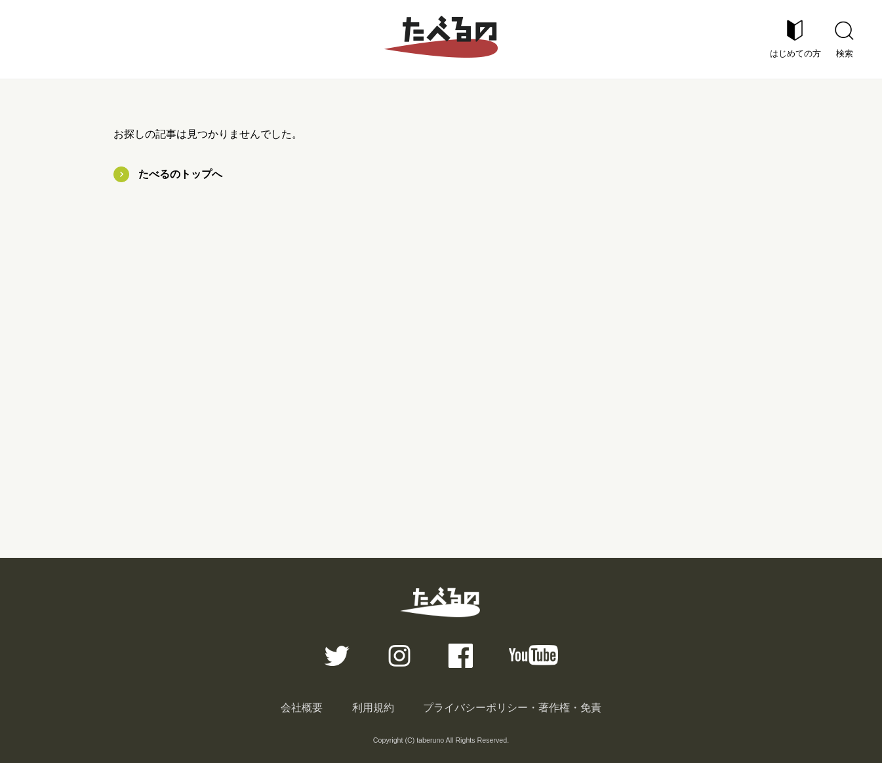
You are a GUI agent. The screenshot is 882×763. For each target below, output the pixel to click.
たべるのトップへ (180, 174)
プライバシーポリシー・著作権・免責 (512, 707)
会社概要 (302, 707)
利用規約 (373, 707)
